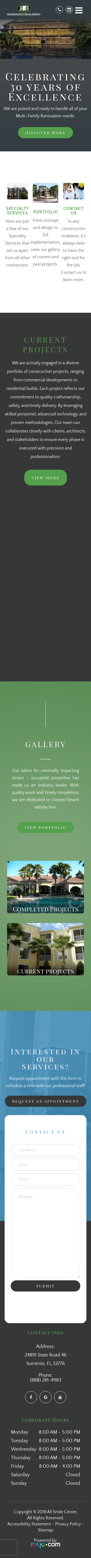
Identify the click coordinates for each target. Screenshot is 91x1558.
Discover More (45, 132)
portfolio (45, 212)
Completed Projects (45, 909)
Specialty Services (17, 211)
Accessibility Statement (29, 1524)
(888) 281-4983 (45, 1380)
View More (46, 477)
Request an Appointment (45, 1101)
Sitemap (45, 1530)
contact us (73, 211)
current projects (45, 971)
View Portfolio (45, 827)
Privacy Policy (68, 1524)
